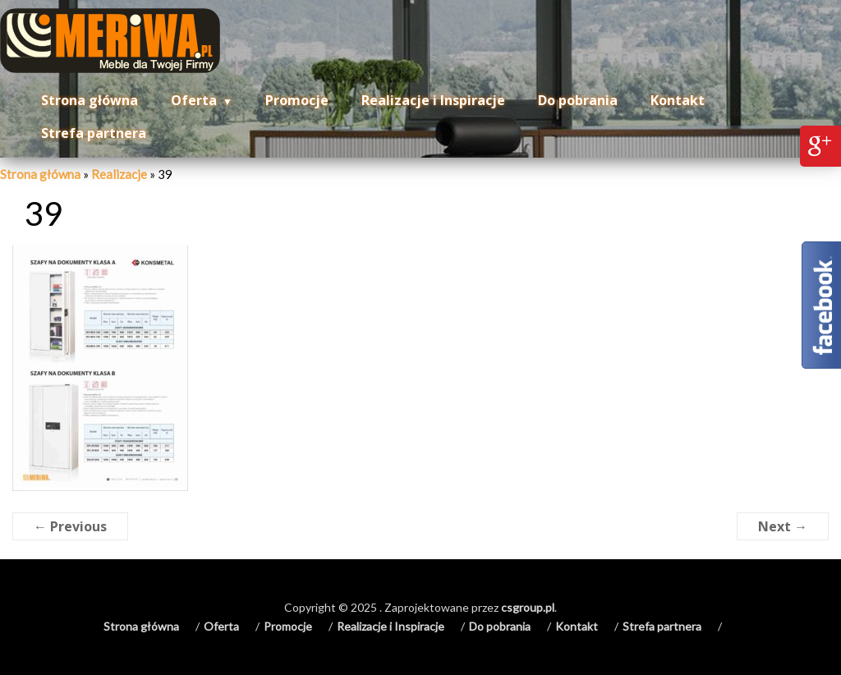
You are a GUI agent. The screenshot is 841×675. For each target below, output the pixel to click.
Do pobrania (578, 100)
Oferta (194, 100)
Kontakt (677, 100)
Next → (782, 526)
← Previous (70, 526)
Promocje (297, 100)
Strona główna (89, 100)
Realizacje (119, 174)
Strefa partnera (93, 133)
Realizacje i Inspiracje (433, 100)
